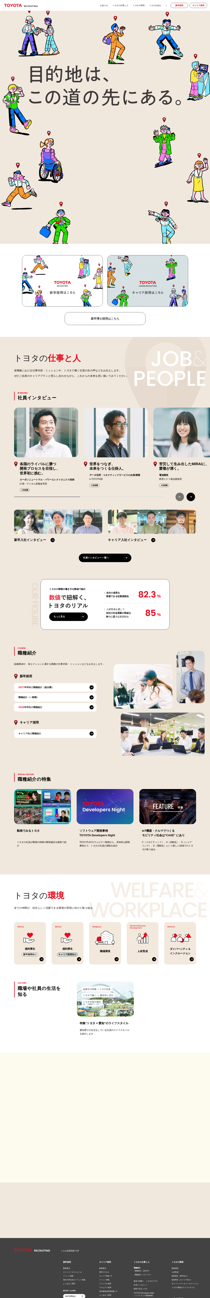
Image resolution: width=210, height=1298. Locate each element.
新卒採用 (67, 1262)
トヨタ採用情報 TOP (70, 1251)
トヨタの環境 (177, 1262)
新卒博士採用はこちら (105, 318)
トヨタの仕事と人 (142, 1262)
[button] (191, 497)
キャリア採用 (105, 1262)
